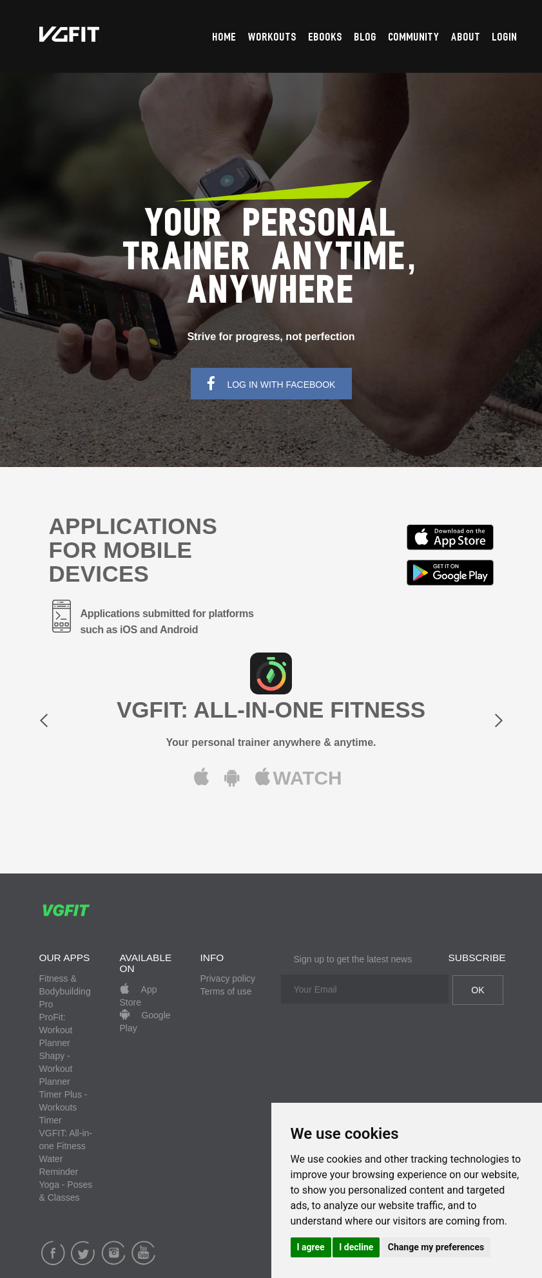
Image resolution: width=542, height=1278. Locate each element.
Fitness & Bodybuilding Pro (65, 991)
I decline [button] (356, 1247)
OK (477, 990)
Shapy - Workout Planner (56, 1069)
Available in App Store (450, 537)
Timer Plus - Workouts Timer (63, 1107)
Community (414, 38)
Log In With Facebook (271, 383)
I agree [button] (311, 1247)
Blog (365, 38)
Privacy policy (228, 978)
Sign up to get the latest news (353, 959)
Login (505, 38)
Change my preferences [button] (436, 1247)
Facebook (53, 1253)
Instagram (113, 1253)
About (466, 38)
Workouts (272, 38)
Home (225, 38)
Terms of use (226, 991)
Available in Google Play (450, 573)
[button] (74, 724)
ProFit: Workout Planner (56, 1030)
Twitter (83, 1253)
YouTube (143, 1253)
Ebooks (326, 38)
